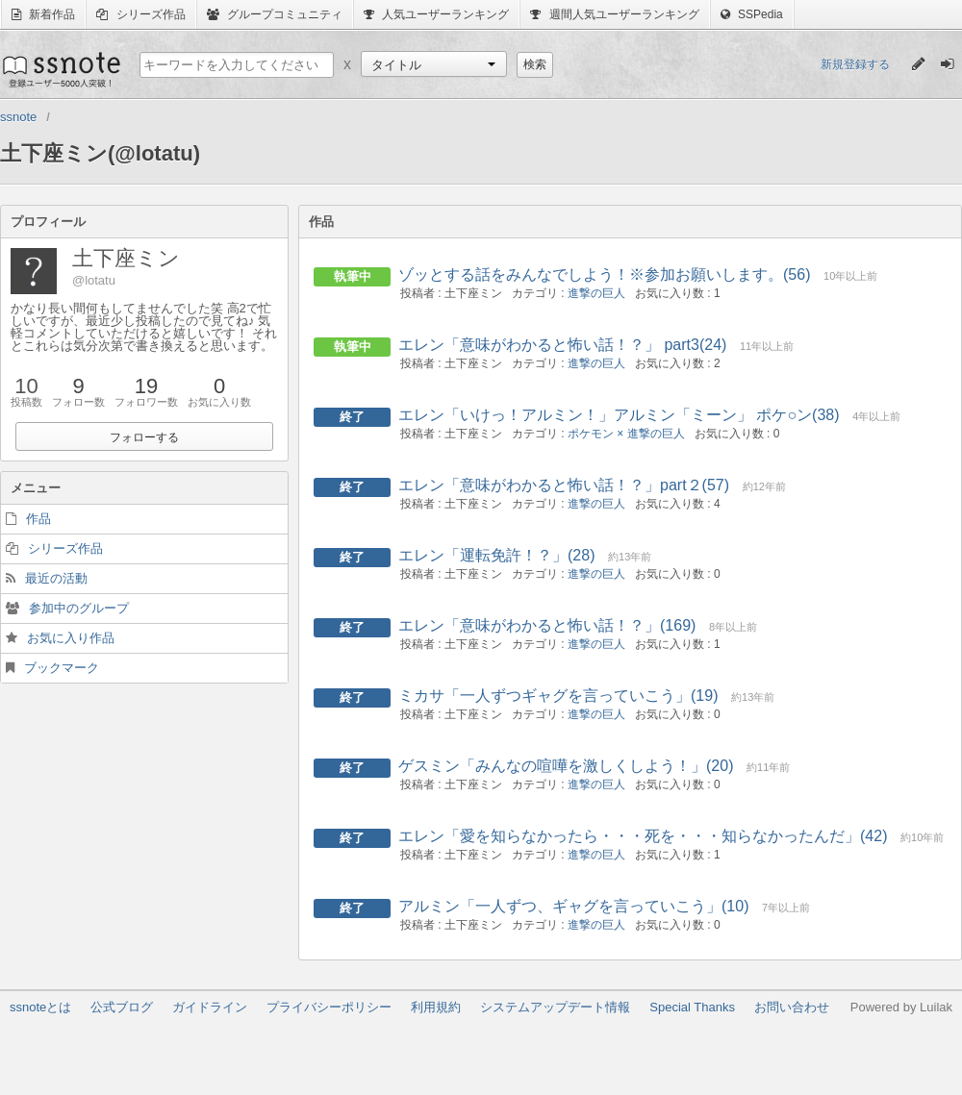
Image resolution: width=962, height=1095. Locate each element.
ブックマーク (61, 667)
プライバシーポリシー (329, 1007)
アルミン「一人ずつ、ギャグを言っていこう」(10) (573, 906)
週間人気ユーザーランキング (614, 14)
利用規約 (436, 1007)
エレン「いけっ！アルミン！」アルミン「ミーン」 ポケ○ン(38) (619, 415)
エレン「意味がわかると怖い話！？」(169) (547, 625)
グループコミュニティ (274, 14)
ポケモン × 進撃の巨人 (626, 433)
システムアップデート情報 (555, 1007)
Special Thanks (692, 1007)
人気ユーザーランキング (436, 14)
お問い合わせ (791, 1007)
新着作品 (43, 14)
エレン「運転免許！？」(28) (496, 555)
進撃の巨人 (596, 293)
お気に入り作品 (70, 638)
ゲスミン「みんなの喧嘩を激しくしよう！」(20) (565, 766)
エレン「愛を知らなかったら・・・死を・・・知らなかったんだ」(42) (642, 836)
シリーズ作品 (140, 14)
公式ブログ (121, 1007)
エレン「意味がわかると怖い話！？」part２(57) (563, 485)
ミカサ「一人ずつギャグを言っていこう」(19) (558, 695)
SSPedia (752, 14)
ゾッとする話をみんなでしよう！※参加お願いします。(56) (604, 274)
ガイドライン (209, 1007)
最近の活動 (56, 578)
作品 (38, 518)
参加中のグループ (79, 608)
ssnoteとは (40, 1007)
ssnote (60, 69)
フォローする (144, 437)
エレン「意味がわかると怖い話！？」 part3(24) (562, 344)
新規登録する (855, 64)
